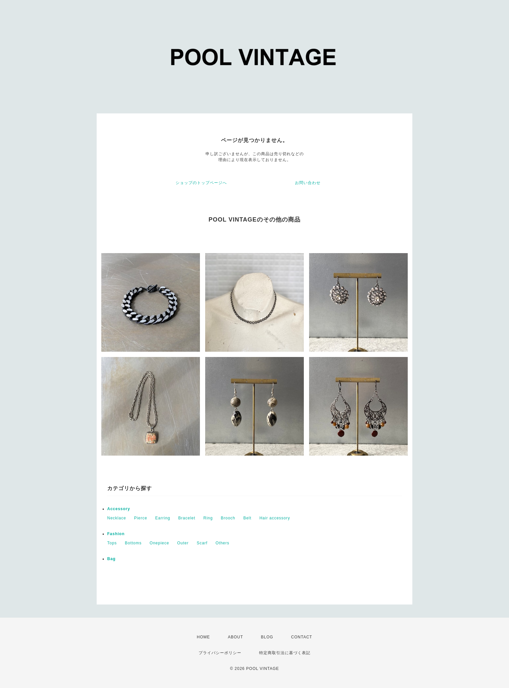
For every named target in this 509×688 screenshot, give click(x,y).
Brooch (228, 518)
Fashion (116, 534)
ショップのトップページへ (201, 182)
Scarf (202, 543)
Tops (112, 543)
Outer (183, 543)
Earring (162, 518)
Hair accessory (274, 518)
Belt (247, 518)
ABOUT (235, 637)
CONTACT (301, 637)
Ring (208, 518)
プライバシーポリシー (220, 653)
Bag (111, 559)
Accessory (118, 509)
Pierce (140, 518)
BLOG (267, 637)
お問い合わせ (308, 182)
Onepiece (159, 543)
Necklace (116, 518)
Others (223, 543)
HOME (203, 637)
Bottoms (133, 543)
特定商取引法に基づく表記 (284, 653)
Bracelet (186, 518)
